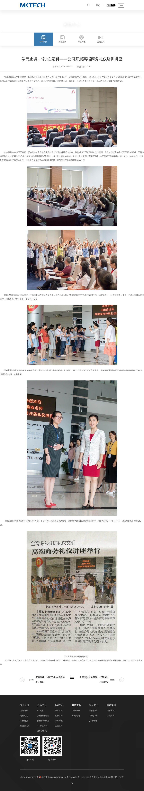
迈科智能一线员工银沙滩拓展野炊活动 (50, 680)
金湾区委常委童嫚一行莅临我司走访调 (94, 680)
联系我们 (111, 705)
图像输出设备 (43, 721)
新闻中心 (59, 705)
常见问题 (76, 716)
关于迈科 (24, 705)
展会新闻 (59, 716)
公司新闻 (59, 711)
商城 (98, 5)
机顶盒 (40, 711)
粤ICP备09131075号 (29, 778)
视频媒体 (59, 726)
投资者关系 (25, 726)
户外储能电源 (43, 716)
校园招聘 (93, 711)
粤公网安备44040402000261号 (55, 778)
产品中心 (41, 705)
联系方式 (111, 711)
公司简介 (24, 711)
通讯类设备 (42, 731)
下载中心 (76, 711)
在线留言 (111, 716)
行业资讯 (59, 721)
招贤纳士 (93, 705)
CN (113, 5)
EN (108, 5)
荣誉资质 (24, 721)
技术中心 (76, 705)
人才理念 (93, 721)
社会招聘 (93, 716)
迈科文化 (24, 716)
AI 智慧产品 (42, 726)
